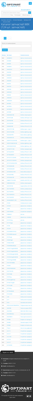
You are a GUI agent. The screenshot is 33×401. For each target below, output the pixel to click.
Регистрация (17, 15)
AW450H (9, 75)
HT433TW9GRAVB (11, 268)
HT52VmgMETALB (11, 279)
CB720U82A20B (10, 166)
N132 (8, 302)
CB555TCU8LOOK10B (12, 143)
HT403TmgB (10, 240)
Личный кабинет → (26, 9)
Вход (11, 15)
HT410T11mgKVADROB (12, 248)
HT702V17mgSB (10, 282)
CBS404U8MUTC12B (11, 200)
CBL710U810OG (10, 194)
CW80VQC (9, 214)
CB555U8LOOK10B (11, 146)
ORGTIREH (9, 311)
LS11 (8, 299)
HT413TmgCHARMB (11, 260)
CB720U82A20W (10, 169)
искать (5, 50)
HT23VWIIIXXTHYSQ (11, 231)
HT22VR (9, 228)
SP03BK (9, 319)
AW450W (9, 80)
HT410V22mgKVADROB (12, 257)
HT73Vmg (9, 288)
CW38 (8, 208)
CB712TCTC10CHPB (11, 157)
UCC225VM (9, 345)
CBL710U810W (10, 197)
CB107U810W (10, 123)
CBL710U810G (10, 191)
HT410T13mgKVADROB (12, 251)
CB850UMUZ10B (11, 183)
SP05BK (9, 325)
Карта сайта (12, 397)
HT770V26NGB (10, 291)
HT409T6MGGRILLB (11, 245)
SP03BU (9, 322)
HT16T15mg (9, 220)
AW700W (9, 112)
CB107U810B (10, 120)
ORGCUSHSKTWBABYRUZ (13, 305)
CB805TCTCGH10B (11, 180)
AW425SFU (9, 69)
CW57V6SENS (10, 211)
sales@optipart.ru (10, 366)
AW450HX (9, 78)
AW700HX (9, 106)
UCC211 (9, 333)
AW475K (9, 83)
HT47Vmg (9, 277)
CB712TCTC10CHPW (11, 160)
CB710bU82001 (10, 154)
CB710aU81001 (10, 152)
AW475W (9, 86)
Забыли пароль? (26, 15)
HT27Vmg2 (9, 237)
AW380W (9, 61)
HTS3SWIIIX (9, 294)
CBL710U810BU (10, 188)
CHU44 (8, 203)
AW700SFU (9, 109)
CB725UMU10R (10, 177)
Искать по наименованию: (9, 43)
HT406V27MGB (10, 243)
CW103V (9, 206)
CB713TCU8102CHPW (12, 163)
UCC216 (9, 339)
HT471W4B (9, 274)
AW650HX (9, 97)
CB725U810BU (10, 174)
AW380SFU (9, 58)
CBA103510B (10, 186)
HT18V (8, 225)
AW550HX (9, 92)
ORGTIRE (9, 308)
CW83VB (9, 217)
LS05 (8, 297)
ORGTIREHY (9, 316)
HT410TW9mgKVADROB (12, 254)
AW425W (9, 72)
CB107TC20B (10, 117)
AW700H (9, 103)
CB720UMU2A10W (11, 171)
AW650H (9, 95)
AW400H (9, 63)
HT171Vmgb (10, 223)
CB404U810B (10, 126)
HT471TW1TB (10, 271)
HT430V (9, 265)
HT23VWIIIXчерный (11, 234)
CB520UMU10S (10, 137)
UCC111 (9, 331)
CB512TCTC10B (10, 129)
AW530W (9, 89)
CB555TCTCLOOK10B (12, 140)
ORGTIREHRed (10, 314)
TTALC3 (8, 328)
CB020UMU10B (10, 115)
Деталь (22, 214)
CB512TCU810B (10, 132)
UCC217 (9, 342)
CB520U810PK (10, 135)
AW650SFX (9, 100)
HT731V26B (9, 285)
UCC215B (9, 336)
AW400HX (9, 66)
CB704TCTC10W (10, 149)
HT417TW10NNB (11, 262)
